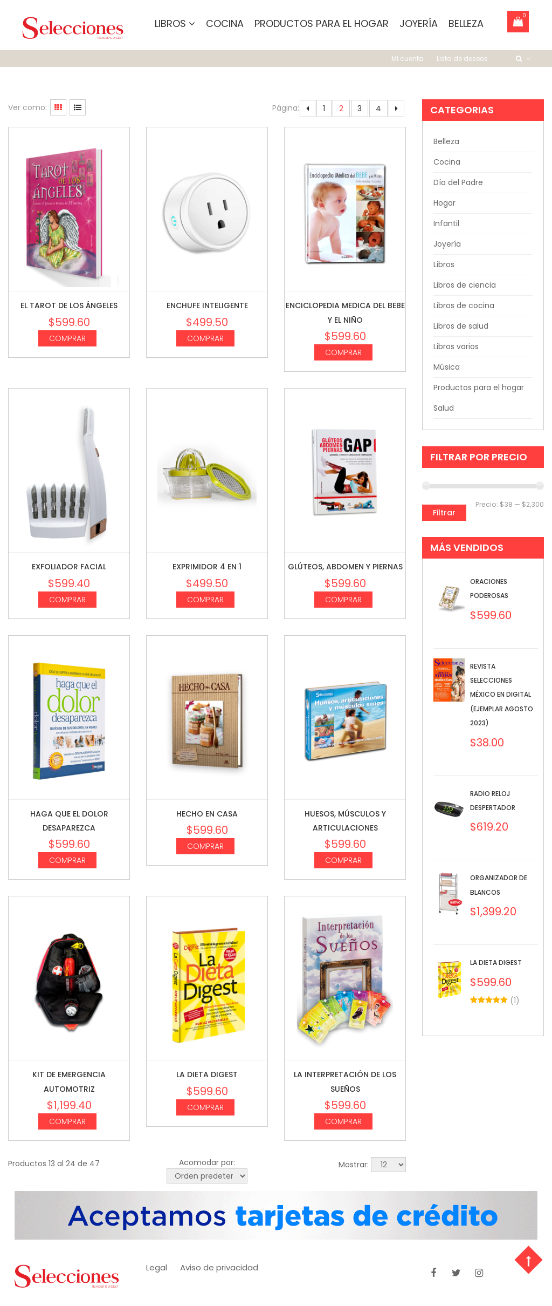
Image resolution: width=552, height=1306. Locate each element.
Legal (156, 1268)
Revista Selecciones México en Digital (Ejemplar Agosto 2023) (501, 695)
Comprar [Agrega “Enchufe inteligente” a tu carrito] (205, 338)
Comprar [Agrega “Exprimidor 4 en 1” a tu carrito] (205, 599)
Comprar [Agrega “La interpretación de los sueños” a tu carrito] (343, 1122)
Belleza (466, 23)
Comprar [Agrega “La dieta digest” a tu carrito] (205, 1107)
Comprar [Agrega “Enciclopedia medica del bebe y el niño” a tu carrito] (343, 353)
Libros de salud (460, 326)
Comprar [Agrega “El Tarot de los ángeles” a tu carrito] (67, 338)
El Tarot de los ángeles (69, 306)
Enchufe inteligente (207, 306)
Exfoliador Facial (69, 567)
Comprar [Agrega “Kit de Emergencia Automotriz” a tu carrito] (67, 1122)
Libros (175, 23)
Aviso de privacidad (219, 1268)
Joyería (418, 23)
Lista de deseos (462, 59)
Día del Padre (458, 183)
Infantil (446, 224)
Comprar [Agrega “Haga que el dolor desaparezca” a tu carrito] (67, 860)
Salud (443, 408)
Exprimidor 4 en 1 (207, 567)
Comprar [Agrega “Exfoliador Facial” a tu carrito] (67, 599)
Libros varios (456, 347)
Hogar (444, 203)
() (515, 1000)
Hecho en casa (207, 813)
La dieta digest (207, 1075)
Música (446, 367)
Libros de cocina (463, 306)
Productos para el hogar (321, 23)
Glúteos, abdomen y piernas (345, 567)
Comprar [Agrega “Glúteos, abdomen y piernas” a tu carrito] (343, 599)
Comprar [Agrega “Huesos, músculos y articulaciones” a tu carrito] (343, 860)
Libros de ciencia (464, 285)
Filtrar (444, 513)
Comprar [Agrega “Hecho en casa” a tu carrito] (205, 846)
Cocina (225, 23)
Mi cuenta (407, 59)
